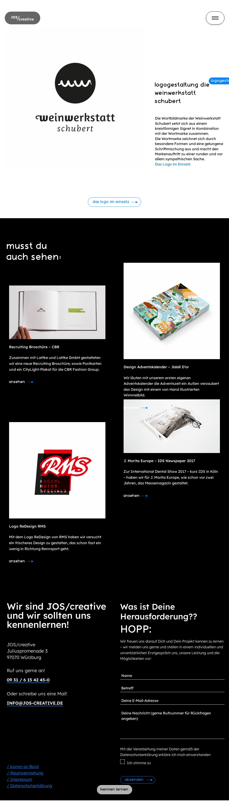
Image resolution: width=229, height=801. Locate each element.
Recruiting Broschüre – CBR (34, 347)
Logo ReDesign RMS (27, 526)
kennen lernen (114, 789)
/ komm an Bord (23, 767)
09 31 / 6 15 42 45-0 (29, 680)
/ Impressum (19, 780)
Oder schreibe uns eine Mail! (37, 694)
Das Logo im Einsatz (173, 164)
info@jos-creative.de (36, 703)
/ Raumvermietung (25, 773)
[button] (114, 202)
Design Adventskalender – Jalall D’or (156, 367)
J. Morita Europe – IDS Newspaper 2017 (159, 461)
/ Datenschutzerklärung (29, 786)
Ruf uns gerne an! (26, 671)
